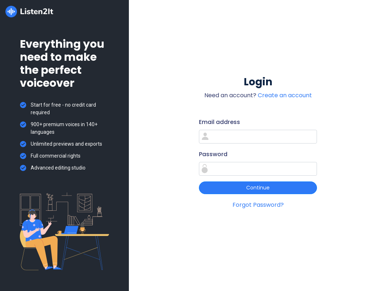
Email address (219, 122)
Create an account (285, 95)
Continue (258, 187)
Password (213, 154)
